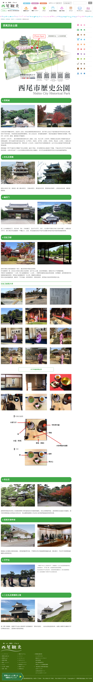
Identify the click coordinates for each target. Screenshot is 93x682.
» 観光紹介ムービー (22, 664)
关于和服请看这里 (36, 369)
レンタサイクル (38, 656)
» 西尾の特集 (4, 660)
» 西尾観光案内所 (38, 653)
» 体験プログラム (22, 653)
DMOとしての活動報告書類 (41, 664)
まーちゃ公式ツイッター (40, 672)
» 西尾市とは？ (4, 658)
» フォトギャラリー (22, 662)
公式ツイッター (38, 668)
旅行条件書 (37, 660)
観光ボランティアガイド (40, 658)
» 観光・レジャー (5, 662)
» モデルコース (21, 660)
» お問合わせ (21, 668)
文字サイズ (52, 3)
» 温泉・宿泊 (4, 668)
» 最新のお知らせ (5, 656)
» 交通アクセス (21, 666)
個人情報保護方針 (39, 662)
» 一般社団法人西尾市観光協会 (41, 666)
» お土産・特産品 (5, 666)
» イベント (20, 656)
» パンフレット (21, 658)
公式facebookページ (39, 670)
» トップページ (4, 653)
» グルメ (3, 664)
